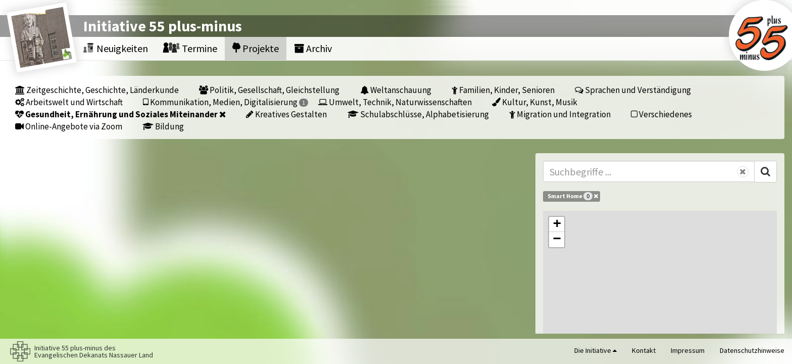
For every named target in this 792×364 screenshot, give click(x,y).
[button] (556, 224)
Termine (190, 48)
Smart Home (573, 196)
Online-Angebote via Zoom (68, 126)
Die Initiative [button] (595, 350)
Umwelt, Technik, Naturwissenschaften (395, 102)
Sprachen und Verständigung (633, 89)
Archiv (313, 48)
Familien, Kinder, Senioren (503, 89)
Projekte (255, 48)
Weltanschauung (395, 89)
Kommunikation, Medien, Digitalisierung (225, 102)
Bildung (163, 126)
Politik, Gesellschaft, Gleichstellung (269, 89)
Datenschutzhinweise (752, 350)
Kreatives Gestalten (286, 114)
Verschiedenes (661, 114)
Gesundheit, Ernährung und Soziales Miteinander (120, 114)
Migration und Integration (560, 114)
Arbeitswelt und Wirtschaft (69, 102)
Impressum (688, 350)
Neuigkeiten (115, 48)
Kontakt (644, 350)
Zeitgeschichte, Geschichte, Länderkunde (97, 89)
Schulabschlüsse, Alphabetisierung (418, 114)
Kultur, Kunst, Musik (534, 102)
